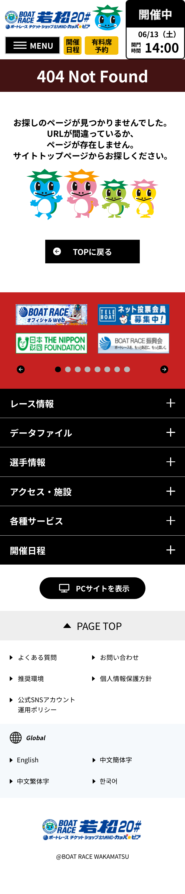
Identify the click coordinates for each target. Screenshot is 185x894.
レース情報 (92, 403)
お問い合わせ (119, 657)
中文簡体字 (116, 760)
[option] (93, 329)
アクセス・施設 (92, 491)
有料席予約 (102, 45)
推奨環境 (31, 678)
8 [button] (127, 370)
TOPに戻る (92, 251)
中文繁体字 (33, 781)
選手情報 (92, 461)
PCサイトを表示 (102, 588)
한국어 (109, 781)
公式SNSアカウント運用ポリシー (47, 704)
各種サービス (92, 520)
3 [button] (78, 370)
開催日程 (72, 45)
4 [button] (87, 370)
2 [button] (68, 370)
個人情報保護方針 (126, 678)
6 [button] (107, 370)
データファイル (92, 432)
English (27, 760)
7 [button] (117, 370)
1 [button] (58, 370)
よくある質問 (37, 657)
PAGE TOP (99, 625)
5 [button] (97, 370)
